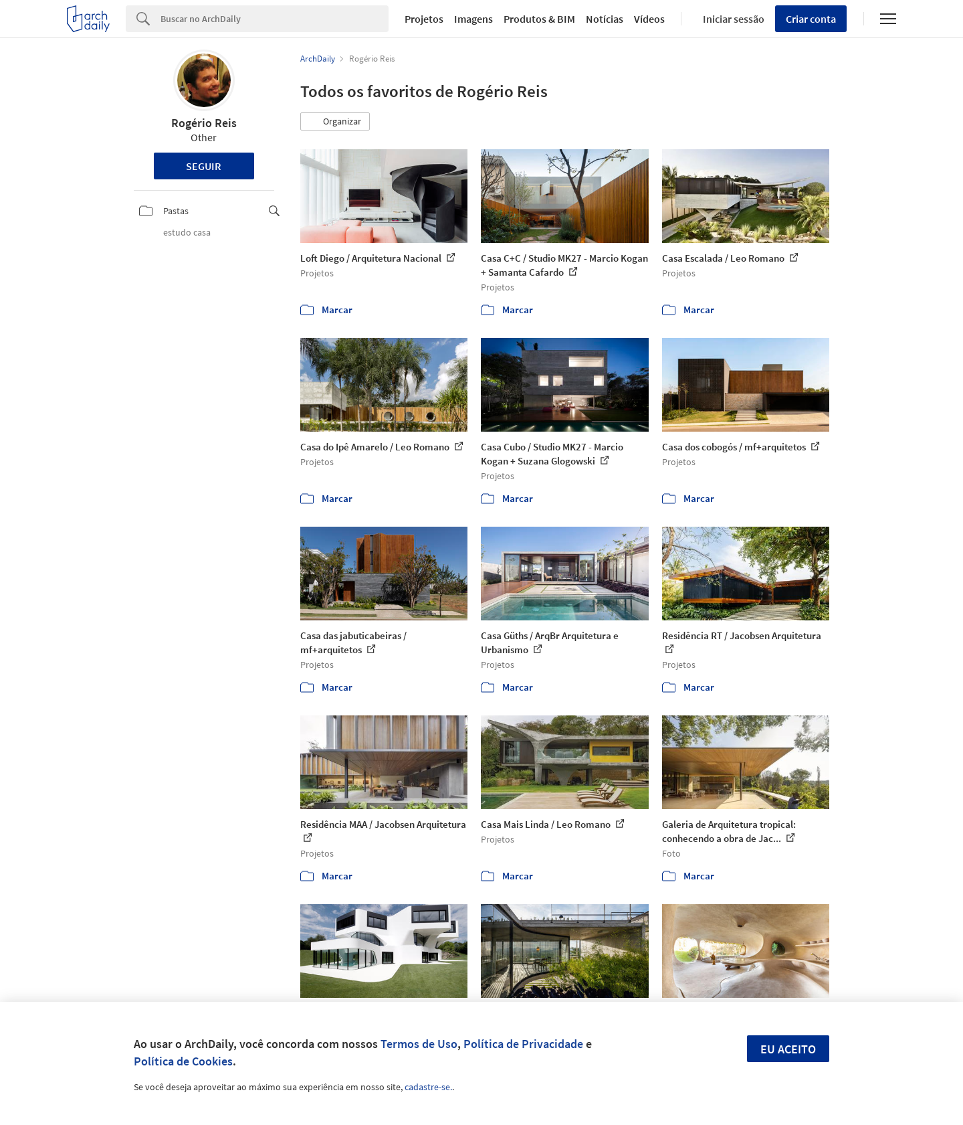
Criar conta (811, 18)
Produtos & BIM (539, 18)
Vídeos (649, 18)
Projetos (424, 18)
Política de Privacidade (523, 1043)
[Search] (274, 18)
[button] (335, 121)
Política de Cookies (183, 1061)
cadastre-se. (428, 1087)
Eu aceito (788, 1049)
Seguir (203, 166)
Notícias (604, 18)
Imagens (473, 18)
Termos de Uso (419, 1043)
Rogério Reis (204, 123)
